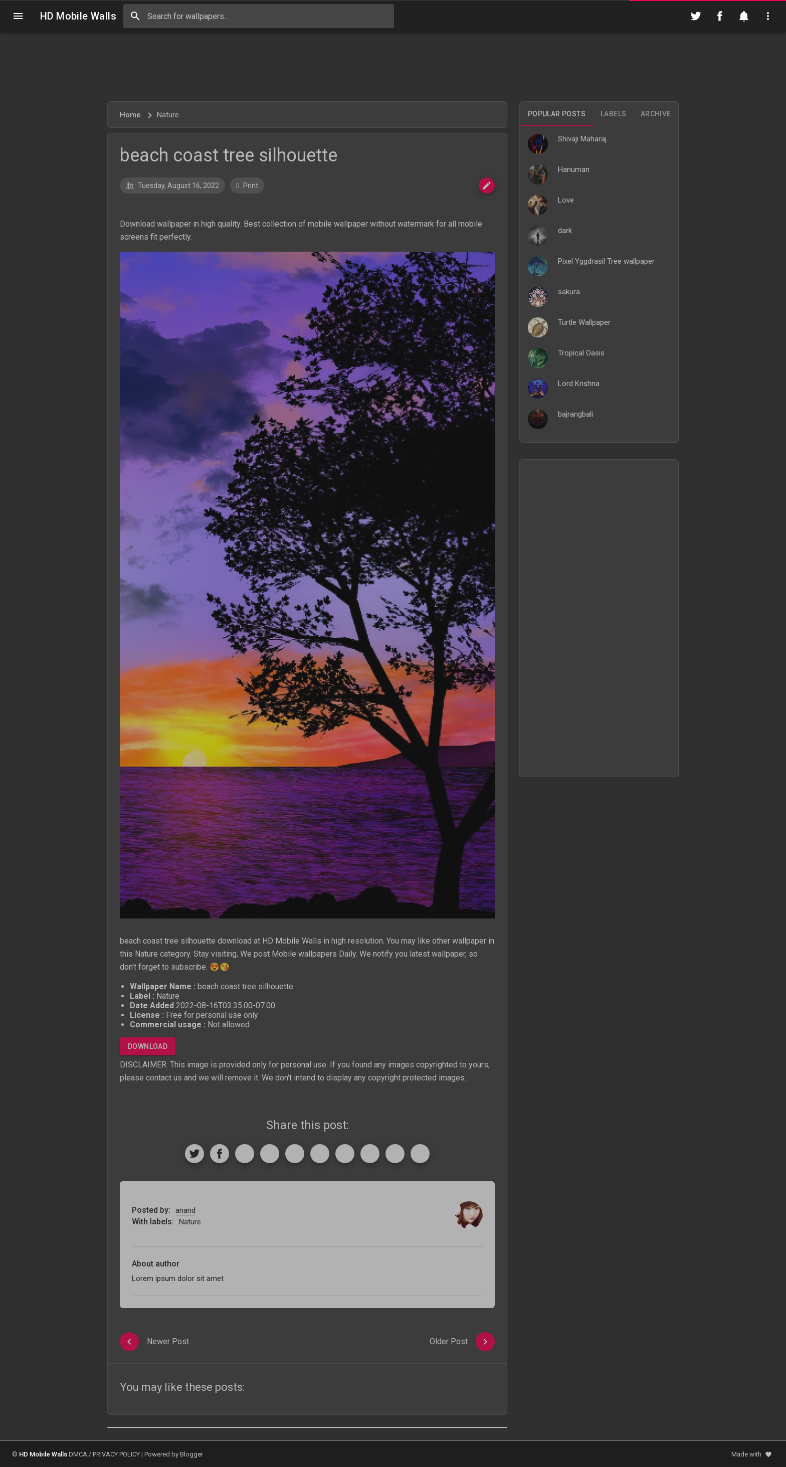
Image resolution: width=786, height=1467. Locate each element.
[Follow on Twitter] (696, 16)
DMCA (78, 1454)
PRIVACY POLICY (116, 1454)
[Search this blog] (258, 16)
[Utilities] (768, 16)
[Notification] (744, 16)
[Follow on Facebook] (720, 16)
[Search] (135, 16)
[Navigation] (18, 16)
